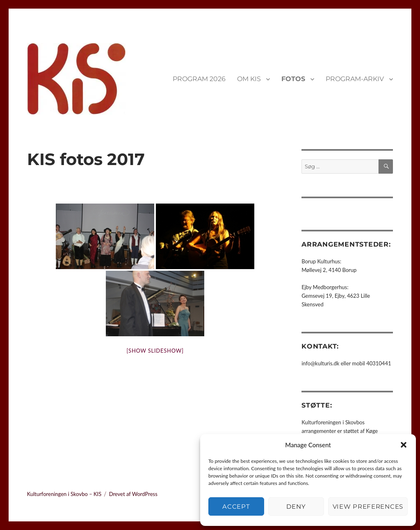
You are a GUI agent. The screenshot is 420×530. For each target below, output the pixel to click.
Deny (296, 506)
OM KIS (249, 79)
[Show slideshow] (155, 350)
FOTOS (293, 79)
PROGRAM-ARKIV (355, 79)
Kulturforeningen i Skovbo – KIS (64, 494)
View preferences (368, 506)
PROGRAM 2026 (199, 79)
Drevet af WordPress (133, 494)
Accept (236, 506)
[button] (403, 445)
